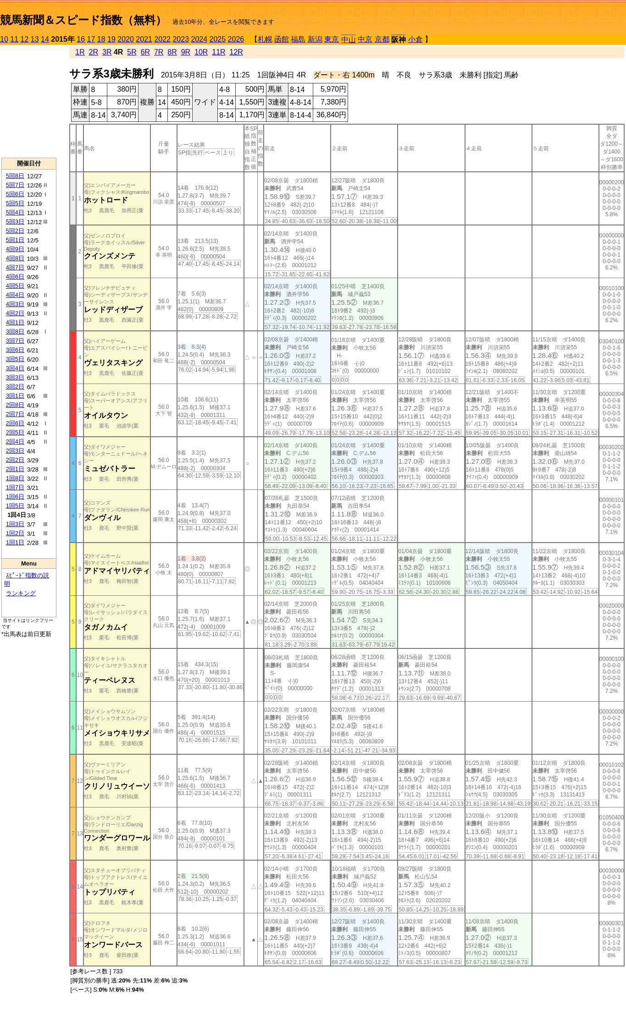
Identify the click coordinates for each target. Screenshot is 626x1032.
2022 (162, 39)
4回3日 (15, 304)
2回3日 (15, 450)
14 (45, 39)
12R (236, 52)
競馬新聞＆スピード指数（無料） (83, 20)
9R (185, 52)
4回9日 (15, 249)
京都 (382, 39)
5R (131, 52)
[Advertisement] (28, 101)
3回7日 (15, 340)
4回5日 (15, 285)
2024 (199, 39)
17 (91, 39)
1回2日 (15, 533)
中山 (348, 40)
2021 (144, 39)
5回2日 (15, 230)
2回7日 (15, 414)
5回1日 (15, 239)
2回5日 (15, 432)
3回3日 (15, 377)
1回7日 (15, 487)
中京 (365, 39)
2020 (125, 39)
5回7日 (15, 184)
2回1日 (15, 469)
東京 (331, 39)
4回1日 (15, 322)
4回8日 (15, 258)
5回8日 (15, 175)
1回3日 (15, 524)
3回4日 (15, 368)
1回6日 (15, 496)
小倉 (415, 39)
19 (111, 39)
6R (145, 52)
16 (81, 39)
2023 (180, 39)
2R (93, 52)
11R (218, 52)
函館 (281, 39)
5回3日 (15, 221)
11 (14, 39)
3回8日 (15, 331)
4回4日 (15, 294)
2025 (218, 39)
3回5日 (15, 359)
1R (79, 52)
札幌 (265, 39)
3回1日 (15, 395)
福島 (298, 39)
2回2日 (15, 459)
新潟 (315, 39)
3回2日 (15, 386)
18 (101, 39)
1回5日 (15, 505)
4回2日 (15, 313)
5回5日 (15, 203)
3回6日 (15, 349)
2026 (236, 39)
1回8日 (15, 478)
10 (4, 39)
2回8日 (15, 404)
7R (158, 52)
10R (201, 52)
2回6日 (15, 423)
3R (106, 52)
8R (172, 52)
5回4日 (15, 212)
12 (25, 39)
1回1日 (15, 542)
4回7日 (15, 267)
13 (35, 39)
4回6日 (15, 276)
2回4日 (15, 441)
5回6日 (15, 194)
